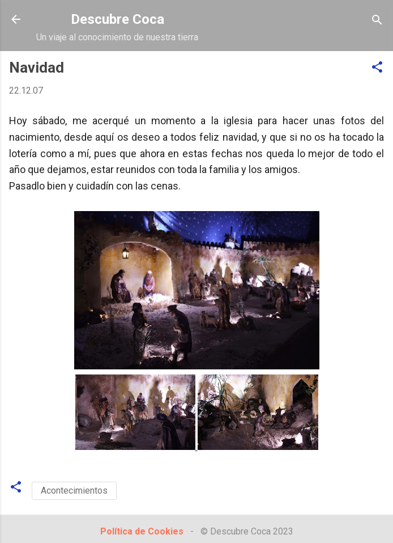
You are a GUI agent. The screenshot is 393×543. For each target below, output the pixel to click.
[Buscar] (377, 21)
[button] (377, 67)
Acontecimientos (74, 490)
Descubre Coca (117, 19)
